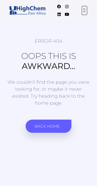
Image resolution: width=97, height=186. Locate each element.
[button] (84, 10)
